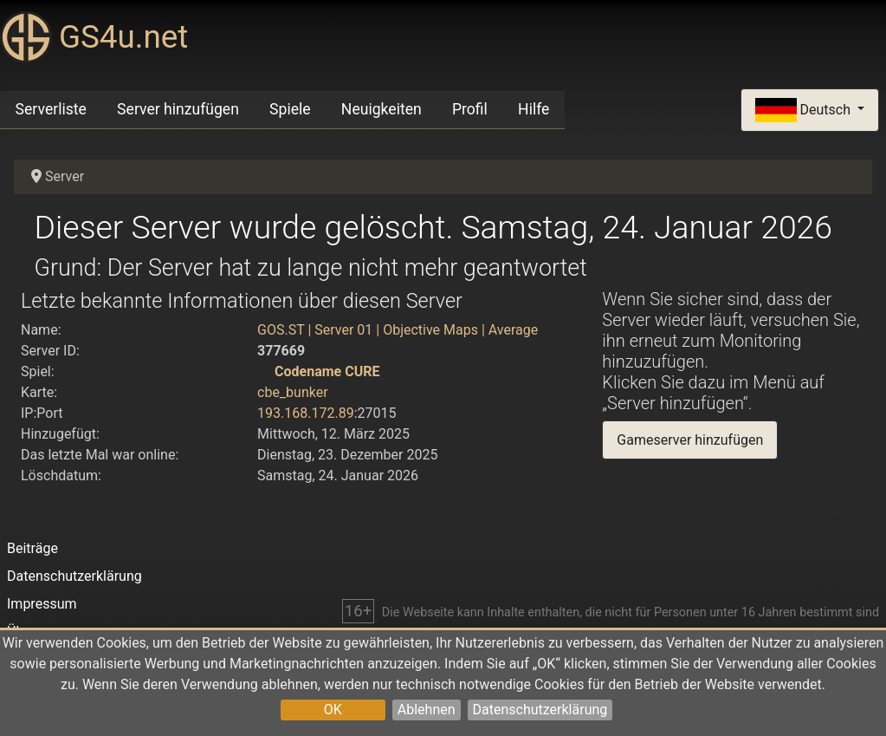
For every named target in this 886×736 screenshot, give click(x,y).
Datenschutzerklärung (540, 709)
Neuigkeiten (381, 109)
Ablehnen (427, 709)
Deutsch (804, 110)
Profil (470, 109)
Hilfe (533, 109)
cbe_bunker (292, 392)
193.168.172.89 (305, 413)
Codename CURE (327, 371)
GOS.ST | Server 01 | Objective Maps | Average (397, 330)
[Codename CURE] (264, 371)
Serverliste (51, 109)
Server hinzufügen (178, 109)
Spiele (290, 109)
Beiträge (32, 548)
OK (333, 709)
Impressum (42, 604)
